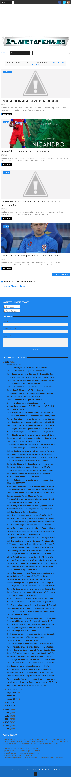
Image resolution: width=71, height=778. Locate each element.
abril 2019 (12, 697)
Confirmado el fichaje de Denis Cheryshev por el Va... (31, 603)
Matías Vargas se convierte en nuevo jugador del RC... (31, 507)
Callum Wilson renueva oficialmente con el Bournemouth (32, 564)
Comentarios (10, 312)
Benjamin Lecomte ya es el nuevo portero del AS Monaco (32, 458)
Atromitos (7, 72)
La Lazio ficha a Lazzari (18, 616)
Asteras (7, 173)
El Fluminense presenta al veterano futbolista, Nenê (31, 417)
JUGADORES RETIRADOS (16, 484)
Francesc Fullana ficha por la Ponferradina (26, 372)
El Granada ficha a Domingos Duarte (23, 503)
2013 (7, 723)
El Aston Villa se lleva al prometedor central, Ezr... (31, 622)
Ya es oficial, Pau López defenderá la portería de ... (32, 680)
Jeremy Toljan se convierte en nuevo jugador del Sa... (32, 654)
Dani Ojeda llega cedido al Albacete (23, 397)
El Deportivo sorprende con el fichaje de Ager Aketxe (31, 539)
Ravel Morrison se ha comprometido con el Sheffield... (31, 423)
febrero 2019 (13, 703)
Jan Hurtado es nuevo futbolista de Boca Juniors (29, 657)
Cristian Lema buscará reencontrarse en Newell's (29, 670)
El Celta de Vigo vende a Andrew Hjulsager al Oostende (31, 606)
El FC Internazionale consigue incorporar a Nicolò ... (31, 548)
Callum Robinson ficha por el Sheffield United (28, 577)
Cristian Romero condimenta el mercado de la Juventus (31, 561)
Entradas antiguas (61, 275)
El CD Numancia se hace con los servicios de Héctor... (31, 491)
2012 (7, 726)
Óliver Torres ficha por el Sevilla (23, 478)
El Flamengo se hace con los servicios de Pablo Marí (31, 661)
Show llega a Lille (15, 410)
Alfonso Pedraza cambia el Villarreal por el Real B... (31, 407)
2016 (7, 714)
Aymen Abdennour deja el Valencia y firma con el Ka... (32, 664)
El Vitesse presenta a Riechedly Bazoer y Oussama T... (32, 545)
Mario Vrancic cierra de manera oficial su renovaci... (31, 568)
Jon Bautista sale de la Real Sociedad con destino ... (31, 673)
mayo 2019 (12, 694)
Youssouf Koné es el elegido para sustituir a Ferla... (31, 677)
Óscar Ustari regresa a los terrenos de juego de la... (31, 433)
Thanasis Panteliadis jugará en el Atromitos (29, 100)
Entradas (9, 308)
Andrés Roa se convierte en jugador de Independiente (31, 529)
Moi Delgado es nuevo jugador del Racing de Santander (31, 635)
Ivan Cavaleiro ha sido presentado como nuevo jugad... (31, 500)
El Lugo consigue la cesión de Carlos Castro (27, 369)
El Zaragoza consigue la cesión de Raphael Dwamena (30, 394)
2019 (7, 363)
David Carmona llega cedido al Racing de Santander (30, 455)
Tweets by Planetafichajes (13, 287)
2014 (7, 720)
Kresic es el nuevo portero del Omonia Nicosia (30, 256)
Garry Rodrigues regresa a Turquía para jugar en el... (32, 552)
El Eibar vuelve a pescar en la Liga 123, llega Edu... (31, 542)
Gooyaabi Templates (52, 770)
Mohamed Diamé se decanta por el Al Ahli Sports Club (31, 651)
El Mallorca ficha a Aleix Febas (21, 596)
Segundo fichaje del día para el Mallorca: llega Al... (31, 584)
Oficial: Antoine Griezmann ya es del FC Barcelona (30, 600)
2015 (7, 717)
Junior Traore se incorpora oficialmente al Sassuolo (31, 593)
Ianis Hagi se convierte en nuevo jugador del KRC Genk (31, 587)
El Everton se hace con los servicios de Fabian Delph (31, 446)
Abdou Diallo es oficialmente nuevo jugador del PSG (30, 414)
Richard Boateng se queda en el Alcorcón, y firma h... (31, 452)
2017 (7, 710)
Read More (7, 114)
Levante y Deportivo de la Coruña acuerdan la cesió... (31, 388)
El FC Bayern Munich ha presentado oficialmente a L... (32, 429)
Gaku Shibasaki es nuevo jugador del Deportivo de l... (31, 510)
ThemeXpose (25, 770)
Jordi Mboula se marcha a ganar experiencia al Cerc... (31, 436)
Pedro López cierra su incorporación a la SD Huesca (30, 426)
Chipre (6, 122)
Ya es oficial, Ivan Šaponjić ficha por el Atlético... (31, 648)
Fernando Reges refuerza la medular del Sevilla (28, 580)
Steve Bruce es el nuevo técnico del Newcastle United (31, 375)
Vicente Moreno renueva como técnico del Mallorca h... (31, 378)
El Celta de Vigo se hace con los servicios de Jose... (31, 645)
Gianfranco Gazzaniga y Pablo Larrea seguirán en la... (32, 487)
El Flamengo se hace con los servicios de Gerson (29, 555)
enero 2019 (12, 706)
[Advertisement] (36, 21)
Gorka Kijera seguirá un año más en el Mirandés (28, 629)
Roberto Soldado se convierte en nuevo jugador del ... (31, 481)
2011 (7, 730)
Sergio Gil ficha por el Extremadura (23, 535)
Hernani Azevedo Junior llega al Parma (24, 497)
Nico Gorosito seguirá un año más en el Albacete (29, 526)
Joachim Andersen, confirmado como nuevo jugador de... (32, 619)
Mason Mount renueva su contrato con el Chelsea (28, 475)
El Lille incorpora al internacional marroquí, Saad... (31, 612)
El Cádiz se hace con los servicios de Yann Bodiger (30, 471)
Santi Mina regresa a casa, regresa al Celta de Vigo (30, 516)
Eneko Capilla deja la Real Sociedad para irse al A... (31, 609)
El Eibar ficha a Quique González (22, 513)
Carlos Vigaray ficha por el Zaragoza (23, 641)
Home (3, 53)
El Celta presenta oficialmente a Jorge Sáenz (27, 462)
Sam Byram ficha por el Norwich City (23, 442)
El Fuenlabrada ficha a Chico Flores (23, 385)
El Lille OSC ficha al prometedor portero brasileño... (32, 523)
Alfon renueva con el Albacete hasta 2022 (25, 638)
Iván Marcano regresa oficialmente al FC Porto (28, 667)
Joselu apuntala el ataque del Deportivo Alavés (28, 468)
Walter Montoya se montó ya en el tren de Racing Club (31, 590)
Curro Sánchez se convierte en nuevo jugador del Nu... (31, 381)
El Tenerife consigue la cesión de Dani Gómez (27, 449)
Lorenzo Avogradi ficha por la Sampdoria (25, 401)
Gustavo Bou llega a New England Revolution (26, 686)
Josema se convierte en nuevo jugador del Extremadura (31, 439)
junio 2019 (12, 690)
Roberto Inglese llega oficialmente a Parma (26, 404)
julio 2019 (12, 366)
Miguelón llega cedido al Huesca (21, 632)
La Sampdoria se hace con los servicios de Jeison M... (31, 532)
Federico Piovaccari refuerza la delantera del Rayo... (31, 494)
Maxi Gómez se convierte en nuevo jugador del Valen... (32, 519)
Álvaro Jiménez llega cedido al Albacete (25, 571)
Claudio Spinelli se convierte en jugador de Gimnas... (32, 420)
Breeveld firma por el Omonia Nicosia (25, 151)
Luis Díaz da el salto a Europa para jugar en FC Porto (32, 683)
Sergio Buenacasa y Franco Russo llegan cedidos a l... (31, 574)
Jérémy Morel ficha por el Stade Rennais (25, 391)
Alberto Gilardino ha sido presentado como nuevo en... (31, 625)
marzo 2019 (12, 700)
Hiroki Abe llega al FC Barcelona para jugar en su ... (31, 465)
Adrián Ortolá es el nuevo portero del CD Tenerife (30, 558)
